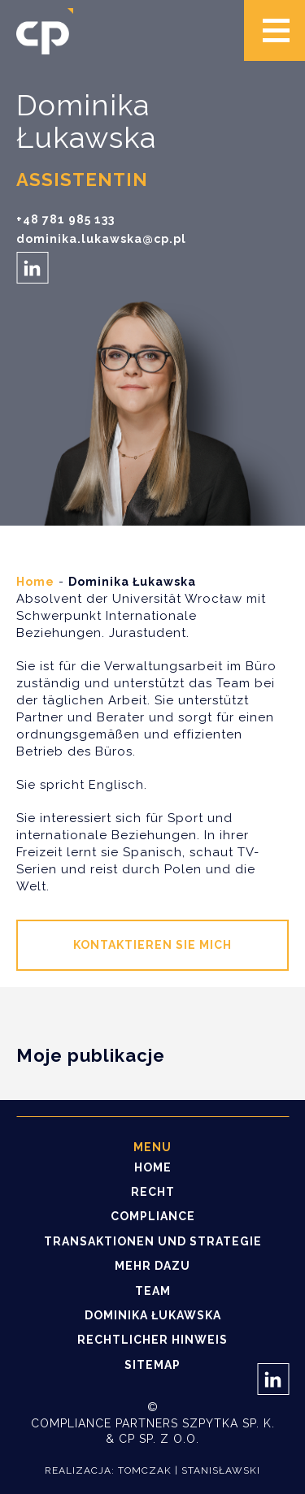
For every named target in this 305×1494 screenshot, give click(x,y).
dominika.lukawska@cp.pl (101, 239)
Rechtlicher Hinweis (152, 1339)
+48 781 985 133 (65, 220)
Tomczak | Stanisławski (189, 1470)
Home (35, 581)
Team (153, 1290)
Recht (153, 1191)
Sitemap (152, 1364)
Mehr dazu (152, 1265)
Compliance (153, 1216)
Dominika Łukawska (153, 1315)
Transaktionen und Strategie (153, 1241)
